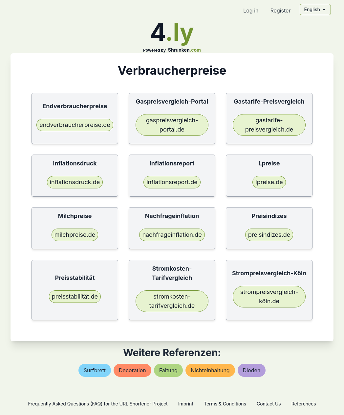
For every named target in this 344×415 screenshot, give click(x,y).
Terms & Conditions (225, 403)
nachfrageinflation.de (172, 234)
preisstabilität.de (75, 296)
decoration (132, 370)
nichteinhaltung (210, 370)
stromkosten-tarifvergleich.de (172, 301)
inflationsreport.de (172, 182)
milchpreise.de (74, 234)
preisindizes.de (269, 234)
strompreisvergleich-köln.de (269, 296)
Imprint (185, 403)
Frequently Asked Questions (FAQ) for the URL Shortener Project (97, 403)
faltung (168, 370)
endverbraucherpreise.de (74, 124)
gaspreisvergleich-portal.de (172, 125)
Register (280, 10)
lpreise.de (269, 182)
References (303, 403)
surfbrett (95, 370)
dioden (252, 370)
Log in (250, 10)
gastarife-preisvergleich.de (269, 125)
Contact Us (269, 403)
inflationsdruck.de (75, 182)
